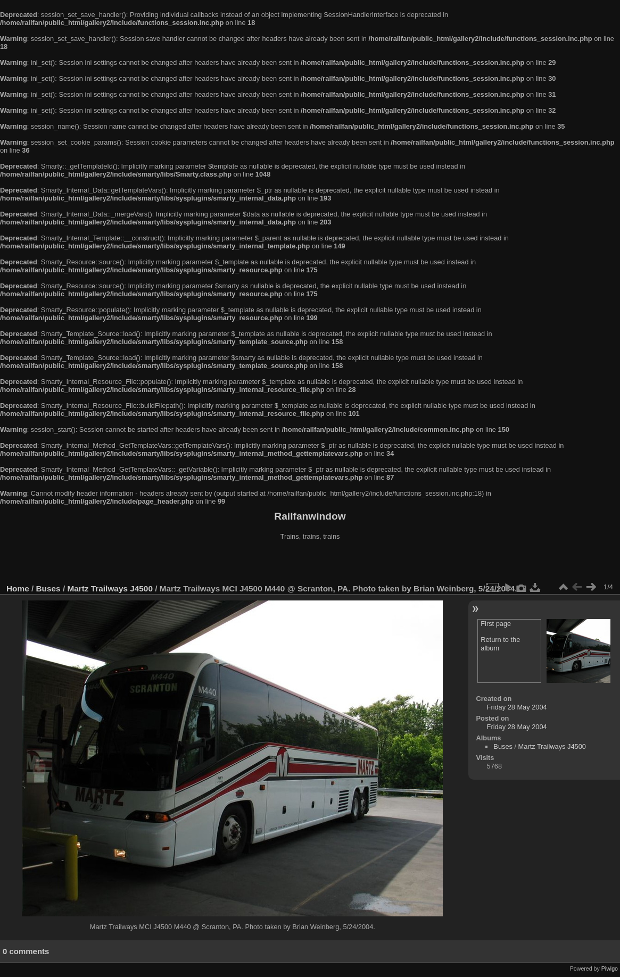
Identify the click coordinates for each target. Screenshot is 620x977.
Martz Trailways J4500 (110, 588)
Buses (48, 588)
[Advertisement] (310, 563)
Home (17, 588)
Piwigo (609, 968)
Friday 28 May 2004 (517, 707)
